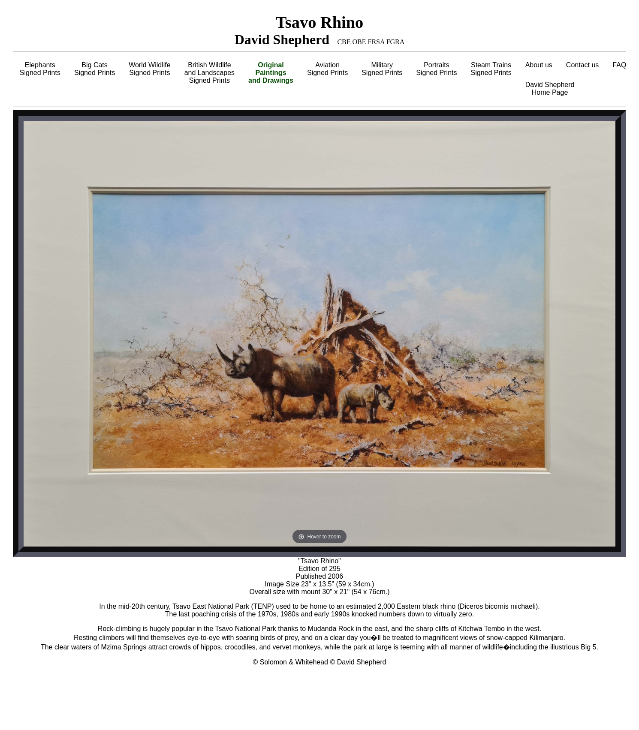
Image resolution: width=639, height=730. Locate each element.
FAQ (619, 65)
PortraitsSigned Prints (436, 68)
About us (538, 65)
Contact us (582, 65)
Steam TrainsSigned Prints (491, 68)
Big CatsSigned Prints (94, 68)
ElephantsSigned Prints (40, 68)
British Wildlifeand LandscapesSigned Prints (209, 72)
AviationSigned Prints (327, 68)
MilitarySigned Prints (382, 68)
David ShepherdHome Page (550, 88)
